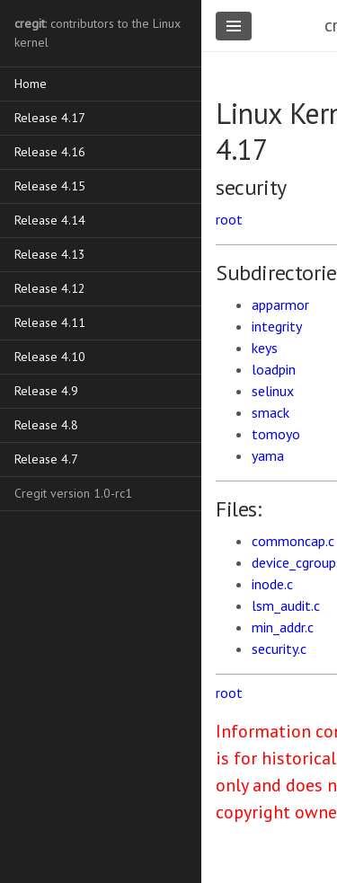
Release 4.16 (49, 152)
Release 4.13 (49, 254)
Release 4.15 (49, 186)
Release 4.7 (46, 459)
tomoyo (276, 434)
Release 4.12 (49, 288)
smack (270, 412)
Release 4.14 (49, 220)
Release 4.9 (46, 391)
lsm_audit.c (286, 605)
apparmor (280, 304)
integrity (277, 326)
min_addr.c (283, 627)
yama (268, 455)
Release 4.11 (49, 322)
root (229, 219)
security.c (279, 649)
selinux (273, 391)
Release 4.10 (49, 357)
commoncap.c (293, 541)
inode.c (272, 584)
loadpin (274, 369)
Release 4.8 (46, 425)
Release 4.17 (49, 118)
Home (30, 83)
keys (265, 348)
